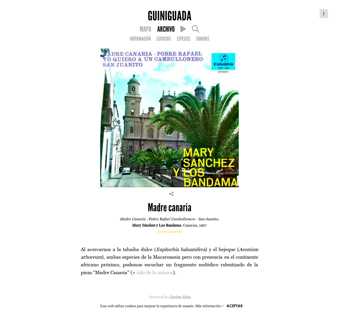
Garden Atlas (180, 297)
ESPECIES (183, 39)
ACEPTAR (234, 306)
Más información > (209, 306)
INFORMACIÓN (140, 39)
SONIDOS (202, 39)
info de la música (155, 272)
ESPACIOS (164, 39)
